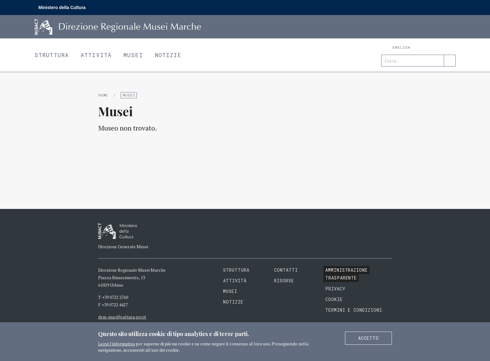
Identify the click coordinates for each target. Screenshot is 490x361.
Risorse (284, 281)
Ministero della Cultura (62, 7)
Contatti (286, 270)
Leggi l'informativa (116, 344)
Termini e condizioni (353, 310)
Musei (133, 55)
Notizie (168, 55)
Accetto (368, 338)
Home (103, 95)
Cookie (334, 299)
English (401, 47)
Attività (96, 55)
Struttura (51, 55)
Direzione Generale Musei (123, 247)
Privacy (335, 289)
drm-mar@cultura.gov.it (122, 317)
